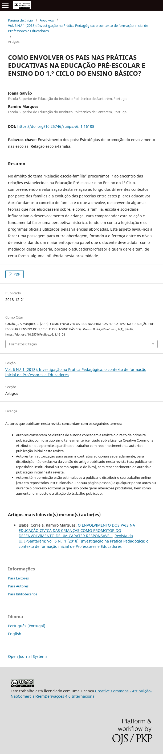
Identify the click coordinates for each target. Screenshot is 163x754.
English (14, 633)
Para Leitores (18, 578)
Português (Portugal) (26, 625)
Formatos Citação (23, 344)
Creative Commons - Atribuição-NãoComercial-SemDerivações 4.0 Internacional (81, 693)
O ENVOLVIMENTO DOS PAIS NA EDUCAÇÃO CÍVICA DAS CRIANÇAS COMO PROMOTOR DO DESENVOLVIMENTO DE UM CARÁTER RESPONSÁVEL (77, 530)
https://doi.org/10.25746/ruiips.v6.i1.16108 (55, 126)
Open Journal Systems (27, 656)
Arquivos (47, 20)
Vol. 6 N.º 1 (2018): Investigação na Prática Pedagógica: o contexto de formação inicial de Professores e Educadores (78, 28)
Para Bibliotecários (22, 594)
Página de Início (20, 20)
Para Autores (18, 586)
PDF (16, 274)
